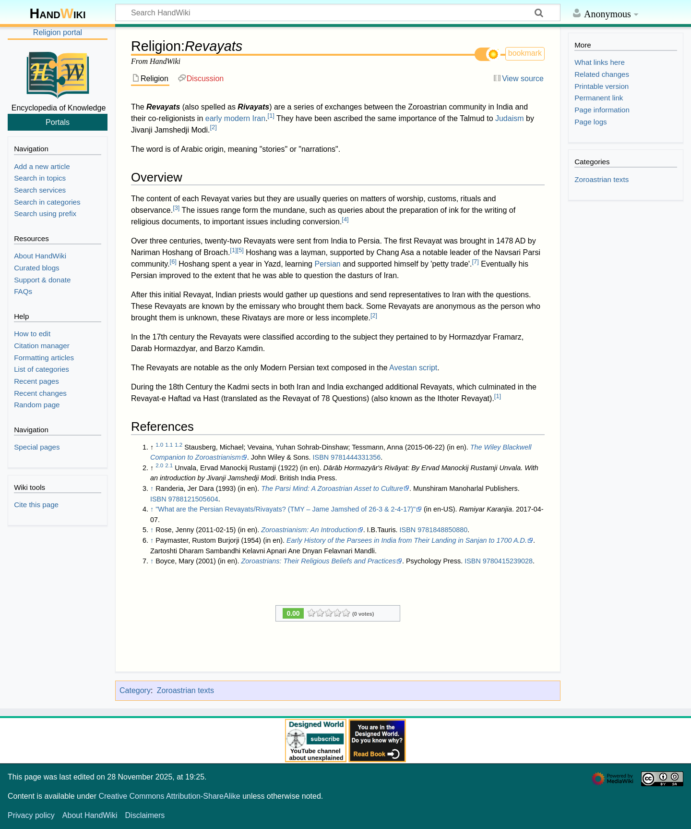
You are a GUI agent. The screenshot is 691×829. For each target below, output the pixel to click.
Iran (259, 118)
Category (135, 690)
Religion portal (57, 32)
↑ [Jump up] (152, 488)
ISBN (321, 457)
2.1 (169, 465)
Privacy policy (31, 815)
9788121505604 (193, 499)
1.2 (178, 445)
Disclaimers (145, 815)
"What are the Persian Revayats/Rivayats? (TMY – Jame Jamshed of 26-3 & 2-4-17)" (285, 509)
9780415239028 (508, 561)
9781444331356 (356, 457)
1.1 (169, 445)
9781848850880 (442, 530)
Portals (58, 122)
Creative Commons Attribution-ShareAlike (169, 796)
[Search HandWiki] (338, 12)
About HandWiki (90, 815)
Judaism (509, 118)
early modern (227, 118)
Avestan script (413, 368)
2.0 (159, 465)
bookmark (525, 53)
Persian (327, 264)
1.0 (159, 445)
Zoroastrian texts (185, 690)
